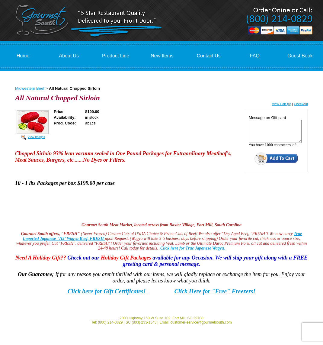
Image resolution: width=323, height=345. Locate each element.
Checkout (301, 104)
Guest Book (300, 55)
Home (23, 55)
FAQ (255, 55)
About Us (69, 55)
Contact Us (209, 55)
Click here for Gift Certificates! (108, 291)
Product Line (115, 55)
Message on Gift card (267, 117)
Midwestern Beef (29, 88)
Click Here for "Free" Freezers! (215, 291)
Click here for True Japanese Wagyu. (192, 248)
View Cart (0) (281, 104)
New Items (162, 55)
